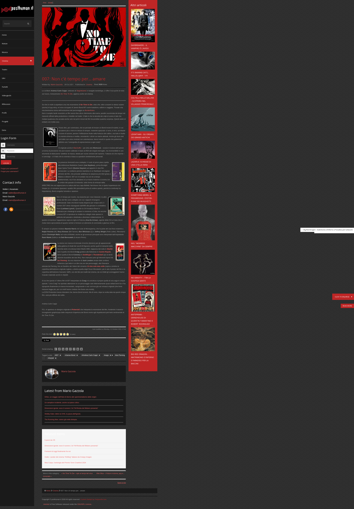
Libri (3, 78)
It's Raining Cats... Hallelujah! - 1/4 (140, 74)
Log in (6, 163)
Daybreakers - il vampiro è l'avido (140, 47)
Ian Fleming (120, 355)
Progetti (5, 121)
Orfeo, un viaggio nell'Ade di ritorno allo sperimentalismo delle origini (70, 397)
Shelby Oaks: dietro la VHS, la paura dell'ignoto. (63, 414)
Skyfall (109, 249)
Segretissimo (81, 91)
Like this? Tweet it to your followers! (81, 349)
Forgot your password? (9, 168)
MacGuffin (77, 148)
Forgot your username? (9, 171)
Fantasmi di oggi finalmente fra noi (58, 451)
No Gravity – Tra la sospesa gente (141, 279)
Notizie (4, 43)
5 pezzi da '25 (50, 440)
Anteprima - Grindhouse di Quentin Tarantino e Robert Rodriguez (142, 319)
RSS (11, 209)
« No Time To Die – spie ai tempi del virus (77, 473)
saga (107, 355)
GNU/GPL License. (84, 504)
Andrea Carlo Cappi (90, 355)
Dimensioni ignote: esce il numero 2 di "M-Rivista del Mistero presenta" (71, 408)
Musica (5, 52)
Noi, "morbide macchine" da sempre (141, 245)
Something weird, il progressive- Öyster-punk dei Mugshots (141, 198)
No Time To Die (67, 94)
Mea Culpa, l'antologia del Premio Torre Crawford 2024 (65, 463)
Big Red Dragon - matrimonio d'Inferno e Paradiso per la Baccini (142, 359)
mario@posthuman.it (17, 200)
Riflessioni (6, 104)
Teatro (4, 69)
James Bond (70, 355)
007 (57, 355)
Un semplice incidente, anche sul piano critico (62, 403)
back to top (121, 483)
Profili (4, 113)
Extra (4, 130)
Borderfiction (90, 110)
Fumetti (5, 87)
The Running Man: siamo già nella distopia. (61, 419)
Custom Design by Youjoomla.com (93, 499)
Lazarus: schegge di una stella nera (141, 163)
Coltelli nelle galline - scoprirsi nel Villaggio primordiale (142, 100)
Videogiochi (6, 95)
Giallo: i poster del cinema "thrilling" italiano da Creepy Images (68, 457)
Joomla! (46, 504)
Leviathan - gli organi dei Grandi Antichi (142, 136)
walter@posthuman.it (17, 193)
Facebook (5, 209)
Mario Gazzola (57, 84)
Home (4, 35)
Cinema (5, 61)
